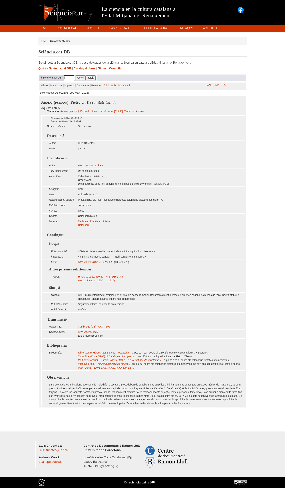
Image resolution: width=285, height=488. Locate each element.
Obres (44, 85)
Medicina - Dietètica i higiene (94, 221)
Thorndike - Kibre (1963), (107, 356)
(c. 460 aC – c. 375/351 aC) (100, 276)
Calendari (83, 225)
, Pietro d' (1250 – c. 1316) (96, 280)
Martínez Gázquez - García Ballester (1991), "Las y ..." (121, 360)
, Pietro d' (92, 165)
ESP (216, 85)
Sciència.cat (67, 29)
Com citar (116, 68)
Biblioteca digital (156, 29)
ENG (223, 85)
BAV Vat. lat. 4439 (88, 262)
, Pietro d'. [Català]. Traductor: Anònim (102, 111)
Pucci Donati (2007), (106, 367)
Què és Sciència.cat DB (54, 68)
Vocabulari (124, 85)
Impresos (69, 85)
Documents (83, 85)
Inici (45, 28)
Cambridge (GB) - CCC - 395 (94, 326)
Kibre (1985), (105, 352)
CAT (208, 85)
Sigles (102, 68)
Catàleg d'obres (85, 68)
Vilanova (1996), (104, 364)
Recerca (94, 29)
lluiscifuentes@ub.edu (54, 450)
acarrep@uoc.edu (50, 461)
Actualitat (211, 29)
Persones (96, 85)
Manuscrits (56, 85)
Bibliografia (110, 85)
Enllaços (186, 28)
